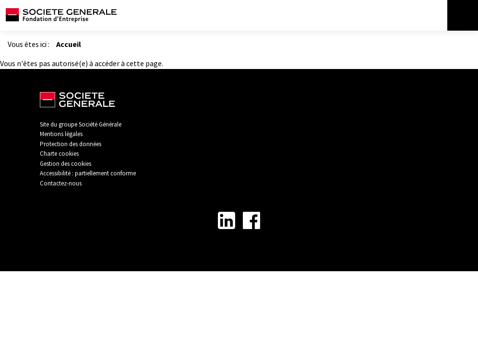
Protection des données (70, 144)
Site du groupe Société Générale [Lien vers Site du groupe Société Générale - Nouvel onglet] (80, 124)
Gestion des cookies (65, 164)
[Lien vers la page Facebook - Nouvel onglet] (251, 220)
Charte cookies (59, 154)
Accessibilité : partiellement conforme (88, 173)
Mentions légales (61, 134)
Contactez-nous (61, 183)
